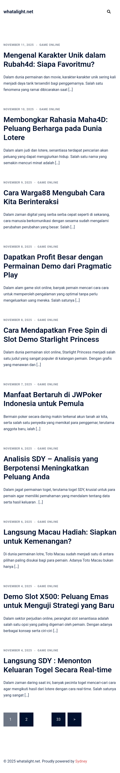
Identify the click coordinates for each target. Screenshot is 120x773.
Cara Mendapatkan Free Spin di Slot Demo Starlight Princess (55, 334)
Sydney (81, 761)
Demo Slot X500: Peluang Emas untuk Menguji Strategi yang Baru (58, 601)
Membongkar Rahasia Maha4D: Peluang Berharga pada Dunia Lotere (55, 128)
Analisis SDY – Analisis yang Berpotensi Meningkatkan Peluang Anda (50, 467)
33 (58, 719)
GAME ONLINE (49, 45)
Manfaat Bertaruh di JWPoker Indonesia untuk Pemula (52, 399)
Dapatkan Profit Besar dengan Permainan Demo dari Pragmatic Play (57, 266)
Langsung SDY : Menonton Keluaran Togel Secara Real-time (57, 665)
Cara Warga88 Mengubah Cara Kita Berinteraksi (54, 197)
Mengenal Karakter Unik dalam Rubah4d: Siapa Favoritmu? (54, 59)
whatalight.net (18, 11)
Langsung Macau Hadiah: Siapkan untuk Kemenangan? (60, 536)
